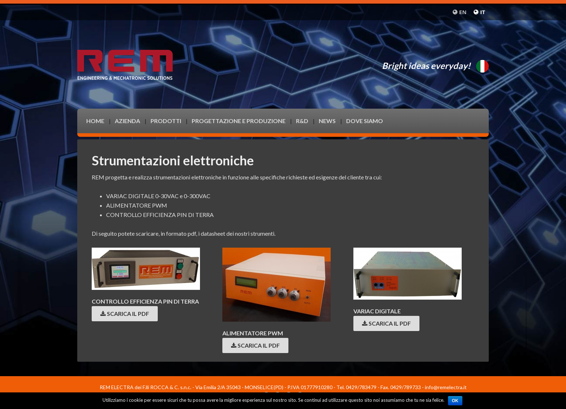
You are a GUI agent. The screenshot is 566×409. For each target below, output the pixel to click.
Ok (455, 400)
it (482, 12)
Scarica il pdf (124, 313)
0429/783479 (361, 387)
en (463, 12)
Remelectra (135, 49)
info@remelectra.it (446, 387)
